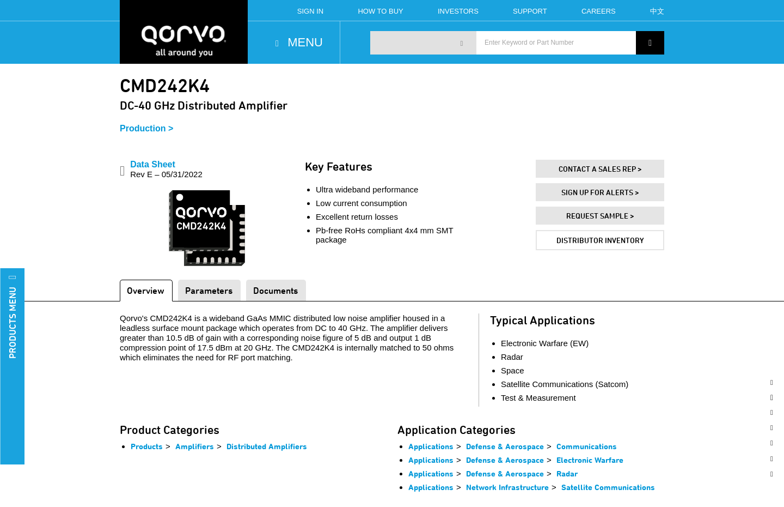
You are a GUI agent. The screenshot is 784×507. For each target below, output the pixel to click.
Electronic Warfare (589, 459)
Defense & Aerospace (505, 446)
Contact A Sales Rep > (600, 168)
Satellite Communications (608, 487)
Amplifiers (194, 446)
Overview (145, 290)
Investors (458, 11)
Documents (275, 290)
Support (530, 11)
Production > (146, 128)
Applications (431, 446)
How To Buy (380, 11)
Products (147, 446)
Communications (586, 446)
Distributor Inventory (600, 240)
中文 (657, 11)
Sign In (310, 11)
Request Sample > (600, 215)
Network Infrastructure (507, 487)
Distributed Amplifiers (266, 446)
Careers (598, 11)
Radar (567, 473)
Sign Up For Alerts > (600, 192)
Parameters (208, 290)
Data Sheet (166, 169)
